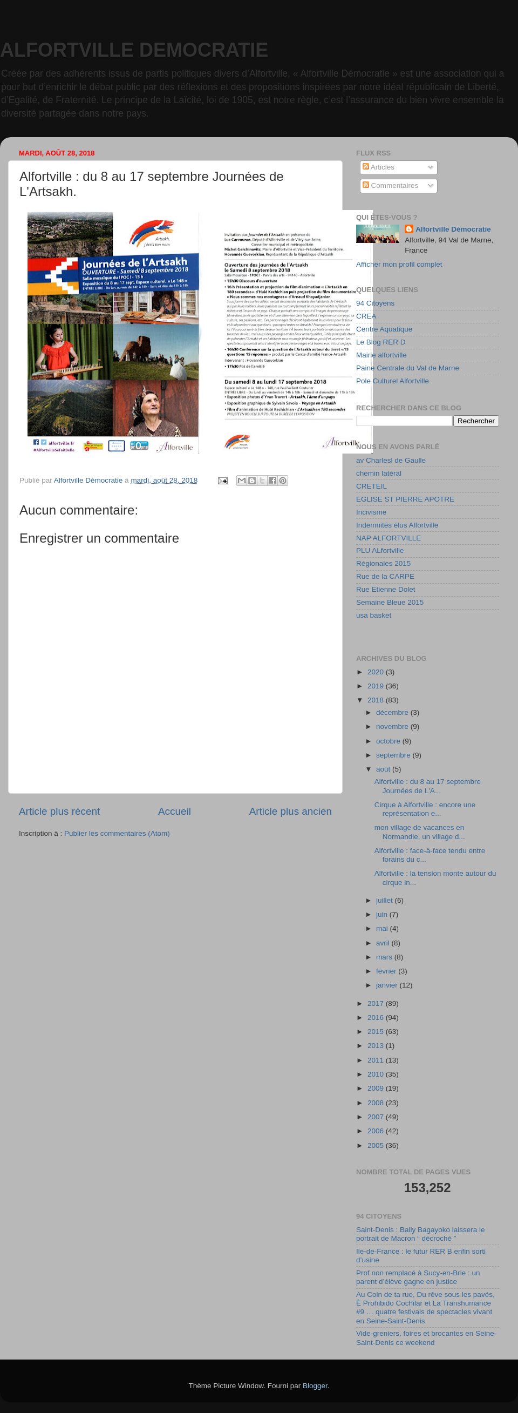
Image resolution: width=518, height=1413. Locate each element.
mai (383, 928)
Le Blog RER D (381, 342)
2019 (376, 686)
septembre (394, 755)
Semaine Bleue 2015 (390, 602)
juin (383, 914)
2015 (376, 1031)
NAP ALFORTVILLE (388, 538)
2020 (376, 672)
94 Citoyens (375, 303)
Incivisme (371, 512)
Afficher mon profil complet (399, 264)
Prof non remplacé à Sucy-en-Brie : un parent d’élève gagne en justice (418, 1277)
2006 (376, 1131)
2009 (376, 1088)
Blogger (315, 1386)
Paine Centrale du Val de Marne (407, 368)
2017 (376, 1003)
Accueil (174, 811)
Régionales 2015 (383, 563)
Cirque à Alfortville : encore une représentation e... (425, 809)
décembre (393, 712)
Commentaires (391, 185)
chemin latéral (378, 473)
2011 (376, 1060)
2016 (376, 1017)
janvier (388, 985)
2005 (376, 1145)
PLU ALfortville (380, 550)
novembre (393, 726)
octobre (389, 741)
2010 (376, 1074)
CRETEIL (371, 486)
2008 (376, 1103)
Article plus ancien (290, 811)
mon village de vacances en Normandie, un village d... (419, 831)
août (384, 769)
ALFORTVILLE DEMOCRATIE (134, 50)
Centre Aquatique (384, 329)
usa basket (373, 615)
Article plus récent (59, 811)
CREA (366, 316)
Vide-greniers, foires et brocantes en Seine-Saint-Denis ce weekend (426, 1337)
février (387, 971)
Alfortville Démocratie (453, 229)
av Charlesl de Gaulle (391, 460)
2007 (376, 1117)
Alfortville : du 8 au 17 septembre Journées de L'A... (427, 786)
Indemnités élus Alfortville (397, 525)
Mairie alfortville (381, 355)
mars (385, 957)
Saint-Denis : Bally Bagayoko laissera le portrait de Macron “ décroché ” (420, 1234)
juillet (385, 900)
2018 (376, 700)
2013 (376, 1046)
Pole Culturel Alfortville (392, 381)
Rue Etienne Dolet (385, 589)
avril (384, 943)
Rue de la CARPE (385, 576)
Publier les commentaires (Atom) (117, 833)
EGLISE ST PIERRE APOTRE (405, 499)
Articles (378, 167)
